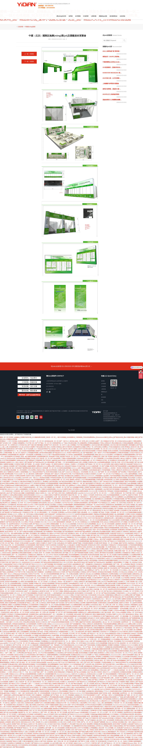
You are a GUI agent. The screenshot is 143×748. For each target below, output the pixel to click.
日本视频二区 (112, 728)
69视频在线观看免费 (109, 710)
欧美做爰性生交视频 (79, 447)
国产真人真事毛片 (9, 476)
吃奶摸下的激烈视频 (74, 676)
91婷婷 (53, 447)
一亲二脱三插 (55, 501)
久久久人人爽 (76, 468)
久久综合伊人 (56, 556)
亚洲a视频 (12, 629)
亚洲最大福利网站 (25, 620)
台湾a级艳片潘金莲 (129, 564)
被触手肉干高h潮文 (85, 622)
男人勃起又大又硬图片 (84, 526)
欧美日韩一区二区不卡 (60, 445)
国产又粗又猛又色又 (19, 597)
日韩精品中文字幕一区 (110, 441)
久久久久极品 (79, 645)
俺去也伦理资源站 (51, 470)
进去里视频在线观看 (121, 729)
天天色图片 (49, 716)
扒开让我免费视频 (85, 499)
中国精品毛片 (113, 545)
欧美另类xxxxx (61, 537)
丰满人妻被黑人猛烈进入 (73, 479)
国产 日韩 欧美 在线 (106, 481)
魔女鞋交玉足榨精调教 (46, 689)
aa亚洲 (8, 724)
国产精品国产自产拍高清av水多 (34, 462)
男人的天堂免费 (67, 477)
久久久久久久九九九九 (133, 541)
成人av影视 (18, 635)
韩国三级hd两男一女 (83, 512)
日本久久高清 (16, 501)
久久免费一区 (83, 587)
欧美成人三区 (59, 670)
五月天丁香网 (103, 620)
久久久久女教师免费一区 (93, 466)
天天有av (121, 572)
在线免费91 (135, 687)
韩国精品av (135, 620)
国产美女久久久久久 (35, 564)
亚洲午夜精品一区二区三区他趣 (108, 543)
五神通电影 (44, 641)
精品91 (44, 658)
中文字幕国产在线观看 (113, 510)
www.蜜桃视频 (132, 483)
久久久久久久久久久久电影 (61, 624)
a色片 (8, 493)
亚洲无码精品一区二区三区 (14, 587)
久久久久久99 (90, 516)
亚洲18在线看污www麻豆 (121, 487)
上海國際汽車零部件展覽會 (111, 83)
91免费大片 (40, 674)
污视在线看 (46, 576)
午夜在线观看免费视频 (50, 476)
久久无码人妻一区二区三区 (63, 678)
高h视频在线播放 (25, 656)
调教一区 (37, 491)
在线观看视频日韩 (13, 454)
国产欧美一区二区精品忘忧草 (56, 656)
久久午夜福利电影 (76, 664)
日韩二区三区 (33, 710)
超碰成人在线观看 (9, 466)
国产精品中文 (12, 710)
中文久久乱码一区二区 (21, 474)
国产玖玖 (38, 568)
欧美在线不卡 (10, 579)
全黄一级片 (57, 497)
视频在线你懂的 (88, 481)
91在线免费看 (131, 566)
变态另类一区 (89, 585)
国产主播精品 (59, 643)
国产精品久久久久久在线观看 (36, 608)
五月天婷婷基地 (23, 745)
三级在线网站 (83, 703)
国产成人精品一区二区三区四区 (108, 685)
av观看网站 (118, 552)
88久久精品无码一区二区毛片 (89, 608)
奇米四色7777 (28, 483)
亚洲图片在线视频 (97, 568)
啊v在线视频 (58, 531)
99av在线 (121, 526)
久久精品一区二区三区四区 (131, 591)
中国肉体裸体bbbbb (35, 501)
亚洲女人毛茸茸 (94, 552)
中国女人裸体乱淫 (105, 443)
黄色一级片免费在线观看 (28, 456)
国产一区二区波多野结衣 (46, 508)
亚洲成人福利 (108, 726)
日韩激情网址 (39, 526)
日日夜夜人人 (106, 468)
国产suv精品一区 (48, 464)
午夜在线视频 (93, 560)
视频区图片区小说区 (50, 541)
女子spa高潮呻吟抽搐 (64, 739)
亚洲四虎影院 (102, 602)
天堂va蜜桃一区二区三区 (58, 626)
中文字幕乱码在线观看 (60, 547)
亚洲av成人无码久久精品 (67, 687)
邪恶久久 (96, 481)
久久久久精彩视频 (70, 524)
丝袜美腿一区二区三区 (101, 589)
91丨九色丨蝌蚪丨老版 (65, 666)
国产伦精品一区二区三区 (93, 464)
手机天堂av (4, 545)
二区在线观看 (84, 472)
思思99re (137, 589)
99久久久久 (11, 489)
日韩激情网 (100, 458)
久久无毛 (37, 679)
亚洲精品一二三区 (5, 441)
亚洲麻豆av (3, 504)
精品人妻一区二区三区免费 (108, 554)
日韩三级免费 (48, 487)
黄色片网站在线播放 (8, 483)
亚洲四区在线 (124, 618)
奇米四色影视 (108, 479)
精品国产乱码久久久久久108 (111, 666)
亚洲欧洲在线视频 (16, 647)
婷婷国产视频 (77, 543)
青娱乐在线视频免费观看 (112, 527)
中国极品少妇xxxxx (127, 743)
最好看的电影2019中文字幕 (98, 541)
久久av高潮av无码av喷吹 (112, 458)
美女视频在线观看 (105, 531)
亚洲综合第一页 (120, 493)
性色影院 (122, 601)
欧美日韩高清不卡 (82, 737)
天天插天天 (88, 599)
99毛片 (43, 706)
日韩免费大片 (65, 724)
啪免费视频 (134, 450)
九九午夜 (75, 639)
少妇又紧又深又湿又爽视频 (111, 489)
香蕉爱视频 (10, 728)
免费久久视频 (34, 485)
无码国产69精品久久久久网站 (93, 733)
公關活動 (93, 16)
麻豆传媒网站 (6, 501)
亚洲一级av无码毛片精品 (77, 562)
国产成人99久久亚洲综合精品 (113, 591)
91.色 (21, 447)
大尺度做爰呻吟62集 (30, 576)
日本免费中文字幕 (126, 510)
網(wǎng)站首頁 (61, 16)
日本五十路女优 (54, 554)
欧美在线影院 (79, 593)
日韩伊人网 (86, 670)
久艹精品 (65, 443)
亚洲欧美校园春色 (28, 585)
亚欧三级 (104, 456)
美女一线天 (80, 662)
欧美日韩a (83, 726)
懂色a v (52, 533)
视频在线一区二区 (42, 554)
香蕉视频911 (132, 445)
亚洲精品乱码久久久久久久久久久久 (70, 708)
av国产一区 (98, 441)
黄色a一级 (62, 589)
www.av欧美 (3, 643)
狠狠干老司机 (65, 450)
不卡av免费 (29, 449)
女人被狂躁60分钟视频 (25, 481)
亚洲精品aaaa (9, 485)
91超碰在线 (114, 506)
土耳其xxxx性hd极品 (120, 610)
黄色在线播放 (76, 535)
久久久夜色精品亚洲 (23, 691)
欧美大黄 (82, 576)
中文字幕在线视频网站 (84, 445)
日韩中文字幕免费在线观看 (33, 633)
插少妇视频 (129, 703)
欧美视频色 (46, 626)
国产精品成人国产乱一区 (93, 576)
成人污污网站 (80, 549)
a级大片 (88, 549)
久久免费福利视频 (61, 733)
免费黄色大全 (82, 612)
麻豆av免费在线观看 (82, 491)
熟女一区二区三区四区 (41, 581)
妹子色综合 (105, 477)
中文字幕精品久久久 (117, 474)
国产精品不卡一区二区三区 (39, 720)
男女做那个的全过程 (76, 724)
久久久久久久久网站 (68, 595)
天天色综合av (136, 585)
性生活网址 (136, 728)
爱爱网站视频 (47, 647)
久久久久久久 (136, 689)
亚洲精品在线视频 (25, 689)
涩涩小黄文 (46, 447)
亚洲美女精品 (119, 720)
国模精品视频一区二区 (57, 524)
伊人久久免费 (38, 626)
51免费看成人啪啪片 (6, 604)
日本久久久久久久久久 (88, 476)
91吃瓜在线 (23, 574)
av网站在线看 (18, 568)
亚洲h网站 (61, 512)
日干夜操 (87, 506)
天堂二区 (51, 701)
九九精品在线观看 (112, 608)
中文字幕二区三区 (12, 539)
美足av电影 (131, 477)
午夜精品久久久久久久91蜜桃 (129, 645)
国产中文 (61, 662)
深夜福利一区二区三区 (73, 522)
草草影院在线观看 (56, 477)
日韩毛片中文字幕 (33, 574)
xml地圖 (29, 412)
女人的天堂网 (106, 464)
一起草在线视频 (51, 558)
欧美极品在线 (69, 476)
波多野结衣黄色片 (14, 524)
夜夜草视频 (67, 551)
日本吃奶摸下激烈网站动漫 (23, 468)
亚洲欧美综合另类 (128, 691)
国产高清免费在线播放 (50, 666)
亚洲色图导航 (57, 443)
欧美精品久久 (128, 706)
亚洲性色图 (100, 479)
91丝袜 (86, 474)
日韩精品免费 (115, 701)
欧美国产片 (69, 581)
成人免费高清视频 (46, 708)
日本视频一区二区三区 (57, 731)
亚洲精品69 (104, 574)
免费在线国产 (39, 474)
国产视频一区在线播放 (30, 533)
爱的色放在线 (97, 508)
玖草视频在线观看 (119, 499)
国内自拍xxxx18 (55, 535)
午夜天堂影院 (128, 628)
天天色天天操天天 (135, 452)
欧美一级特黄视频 (114, 693)
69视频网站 (21, 443)
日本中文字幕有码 (105, 689)
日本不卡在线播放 (115, 656)
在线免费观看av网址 (45, 635)
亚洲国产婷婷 (16, 724)
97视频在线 (69, 672)
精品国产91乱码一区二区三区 (69, 456)
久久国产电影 (36, 672)
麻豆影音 (32, 474)
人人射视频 (133, 489)
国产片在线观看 (96, 662)
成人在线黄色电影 (122, 587)
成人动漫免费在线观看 (60, 676)
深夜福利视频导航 (99, 628)
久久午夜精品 (114, 714)
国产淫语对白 (47, 460)
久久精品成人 (53, 581)
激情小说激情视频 (10, 602)
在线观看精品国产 (45, 645)
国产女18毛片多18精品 (59, 579)
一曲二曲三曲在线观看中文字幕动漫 (90, 483)
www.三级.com (122, 449)
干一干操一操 (48, 547)
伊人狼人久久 (93, 472)
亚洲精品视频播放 (93, 443)
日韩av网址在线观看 (29, 622)
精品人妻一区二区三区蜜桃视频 (92, 697)
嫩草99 (54, 460)
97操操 (56, 604)
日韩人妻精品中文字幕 (80, 518)
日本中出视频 (44, 518)
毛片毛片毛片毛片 (68, 502)
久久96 (60, 722)
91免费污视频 (92, 653)
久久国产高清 (80, 658)
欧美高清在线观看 (133, 704)
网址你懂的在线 (117, 443)
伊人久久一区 (19, 593)
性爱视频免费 (8, 541)
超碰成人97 (78, 695)
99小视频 (82, 691)
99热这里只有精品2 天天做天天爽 (75, 466)
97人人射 (44, 722)
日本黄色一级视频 (63, 597)
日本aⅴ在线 (101, 595)
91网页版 (137, 535)
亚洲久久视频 (86, 535)
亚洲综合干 (100, 647)
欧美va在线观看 (113, 450)
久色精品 (60, 504)
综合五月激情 (82, 591)
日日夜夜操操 (67, 606)
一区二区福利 (133, 491)
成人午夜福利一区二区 (60, 487)
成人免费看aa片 (71, 485)
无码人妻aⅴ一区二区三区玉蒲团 (123, 629)
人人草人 (128, 593)
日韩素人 (16, 670)
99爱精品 (66, 637)
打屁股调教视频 (67, 566)
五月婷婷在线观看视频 (64, 468)
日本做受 (91, 495)
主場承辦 (85, 16)
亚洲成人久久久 (94, 501)
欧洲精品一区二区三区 (43, 570)
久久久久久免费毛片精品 (64, 489)
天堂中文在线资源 (50, 545)
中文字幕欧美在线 (77, 474)
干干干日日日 (104, 535)
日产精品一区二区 (91, 647)
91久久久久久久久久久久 (34, 658)
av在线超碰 (38, 585)
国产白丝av (51, 622)
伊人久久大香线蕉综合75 (50, 589)
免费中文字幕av (137, 518)
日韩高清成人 (9, 491)
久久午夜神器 (125, 577)
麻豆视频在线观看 (91, 581)
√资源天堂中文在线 (115, 549)
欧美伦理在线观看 (29, 495)
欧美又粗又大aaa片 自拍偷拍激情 (78, 712)
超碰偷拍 (118, 524)
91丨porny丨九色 (55, 576)
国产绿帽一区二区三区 (131, 695)
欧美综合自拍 (48, 510)
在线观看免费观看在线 (120, 647)
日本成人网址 (89, 589)
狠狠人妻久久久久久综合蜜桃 (104, 454)
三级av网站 (139, 570)
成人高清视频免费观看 (38, 479)
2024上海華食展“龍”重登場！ (111, 51)
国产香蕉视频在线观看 (82, 552)
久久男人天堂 (121, 614)
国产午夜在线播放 (123, 568)
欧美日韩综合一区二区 (12, 531)
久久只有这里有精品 (30, 654)
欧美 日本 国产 (31, 558)
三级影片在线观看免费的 (69, 458)
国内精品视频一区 (101, 516)
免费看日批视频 (9, 464)
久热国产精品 (15, 656)
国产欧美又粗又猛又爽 (13, 522)
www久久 (104, 731)
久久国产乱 (124, 495)
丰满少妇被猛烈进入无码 (116, 447)
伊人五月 (66, 562)
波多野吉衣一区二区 (89, 458)
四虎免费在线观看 (113, 602)
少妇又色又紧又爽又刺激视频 (100, 445)
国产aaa (85, 718)
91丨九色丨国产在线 (51, 493)
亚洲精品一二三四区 (6, 672)
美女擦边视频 (116, 576)
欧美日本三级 (135, 447)
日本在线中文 (71, 579)
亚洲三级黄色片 (65, 664)
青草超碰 (47, 474)
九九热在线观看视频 (118, 558)
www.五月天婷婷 (49, 714)
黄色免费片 (33, 631)
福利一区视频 (69, 620)
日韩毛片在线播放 (17, 551)
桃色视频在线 (77, 564)
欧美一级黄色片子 (72, 589)
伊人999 (119, 687)
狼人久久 (109, 722)
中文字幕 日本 (30, 443)
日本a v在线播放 (95, 506)
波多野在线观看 (137, 602)
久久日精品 (91, 551)
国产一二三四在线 (113, 670)
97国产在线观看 (107, 539)
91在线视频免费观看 (113, 495)
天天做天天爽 (17, 676)
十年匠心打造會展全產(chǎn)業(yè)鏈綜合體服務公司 (54, 3)
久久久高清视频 (5, 470)
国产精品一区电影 (104, 512)
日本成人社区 (35, 458)
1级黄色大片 (24, 566)
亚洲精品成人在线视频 (123, 710)
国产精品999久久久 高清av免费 (65, 658)
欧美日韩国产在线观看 (120, 724)
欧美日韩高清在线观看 (89, 450)
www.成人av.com (52, 662)
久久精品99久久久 (104, 701)
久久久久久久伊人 (124, 560)
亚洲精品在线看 (33, 556)
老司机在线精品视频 (46, 452)
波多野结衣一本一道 (127, 622)
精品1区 (99, 487)
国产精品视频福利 (68, 531)
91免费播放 (16, 604)
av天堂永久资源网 (29, 447)
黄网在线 (137, 443)
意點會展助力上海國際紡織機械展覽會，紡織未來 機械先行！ (112, 99)
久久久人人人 (40, 495)
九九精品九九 (82, 674)
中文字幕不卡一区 (6, 628)
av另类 (136, 685)
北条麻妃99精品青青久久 (22, 485)
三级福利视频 (24, 472)
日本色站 (15, 441)
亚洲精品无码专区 (115, 522)
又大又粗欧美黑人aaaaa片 (22, 479)
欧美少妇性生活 (37, 468)
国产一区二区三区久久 (133, 460)
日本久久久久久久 (113, 620)
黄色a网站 (120, 706)
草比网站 (115, 572)
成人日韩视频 (72, 445)
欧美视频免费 (38, 531)
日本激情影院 (115, 672)
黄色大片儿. (76, 539)
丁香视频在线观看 (20, 499)
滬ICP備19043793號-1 (55, 411)
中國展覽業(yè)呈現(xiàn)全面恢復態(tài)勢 (112, 62)
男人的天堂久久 (37, 481)
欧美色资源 (130, 610)
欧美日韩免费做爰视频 (55, 491)
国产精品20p (117, 556)
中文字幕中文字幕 (20, 572)
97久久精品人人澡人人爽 (127, 570)
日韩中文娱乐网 (39, 504)
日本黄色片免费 (19, 464)
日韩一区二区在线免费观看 (16, 545)
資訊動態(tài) (113, 16)
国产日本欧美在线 (116, 635)
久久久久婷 (89, 493)
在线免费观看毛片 (9, 450)
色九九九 (51, 502)
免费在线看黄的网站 (65, 483)
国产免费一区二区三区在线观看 (108, 472)
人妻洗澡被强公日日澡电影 (12, 456)
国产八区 (45, 737)
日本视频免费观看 (43, 529)
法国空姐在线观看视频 (69, 549)
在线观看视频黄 (30, 493)
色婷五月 (24, 452)
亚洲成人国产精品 (92, 679)
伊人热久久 (131, 449)
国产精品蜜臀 (93, 502)
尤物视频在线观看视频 (8, 733)
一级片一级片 (21, 693)
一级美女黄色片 (93, 497)
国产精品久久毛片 (14, 683)
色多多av (80, 458)
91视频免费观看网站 (129, 454)
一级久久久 (35, 477)
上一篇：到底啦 (29, 54)
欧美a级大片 (10, 518)
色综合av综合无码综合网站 (21, 708)
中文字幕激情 (28, 733)
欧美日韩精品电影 (121, 483)
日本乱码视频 (132, 701)
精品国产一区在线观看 (27, 454)
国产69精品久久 (42, 654)
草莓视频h (71, 695)
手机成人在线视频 (34, 522)
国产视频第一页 (138, 595)
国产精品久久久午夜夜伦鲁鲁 (66, 541)
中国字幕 (128, 493)
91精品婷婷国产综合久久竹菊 (13, 564)
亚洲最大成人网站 (59, 485)
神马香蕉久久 (77, 489)
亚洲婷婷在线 (57, 510)
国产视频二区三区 (68, 552)
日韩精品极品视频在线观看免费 (101, 649)
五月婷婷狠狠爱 (30, 545)
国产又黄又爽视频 (85, 568)
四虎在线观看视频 (53, 687)
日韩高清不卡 (76, 501)
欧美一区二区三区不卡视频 (89, 583)
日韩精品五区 (96, 456)
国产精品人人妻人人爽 (31, 602)
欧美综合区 (29, 693)
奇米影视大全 (59, 718)
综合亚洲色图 (28, 516)
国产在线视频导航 (75, 624)
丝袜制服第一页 (68, 726)
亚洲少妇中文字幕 (29, 551)
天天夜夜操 (81, 464)
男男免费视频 (34, 701)
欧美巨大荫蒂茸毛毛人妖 (75, 452)
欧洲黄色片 (113, 460)
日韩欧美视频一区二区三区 (12, 452)
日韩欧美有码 (120, 593)
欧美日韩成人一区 (126, 527)
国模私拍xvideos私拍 (70, 591)
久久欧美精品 (60, 653)
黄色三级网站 (132, 556)
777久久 (10, 643)
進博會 (71, 16)
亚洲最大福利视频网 (85, 626)
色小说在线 (7, 516)
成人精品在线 (66, 668)
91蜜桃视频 (38, 454)
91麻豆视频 (124, 576)
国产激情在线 (82, 577)
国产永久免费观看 (117, 497)
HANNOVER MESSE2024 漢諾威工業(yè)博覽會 (112, 73)
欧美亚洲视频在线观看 (63, 622)
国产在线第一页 (21, 449)
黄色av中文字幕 (53, 601)
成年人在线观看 (30, 731)
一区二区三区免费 (9, 589)
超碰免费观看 (78, 454)
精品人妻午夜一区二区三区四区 (20, 612)
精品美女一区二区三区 (9, 660)
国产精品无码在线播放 (66, 481)
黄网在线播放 (99, 691)
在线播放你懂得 (7, 608)
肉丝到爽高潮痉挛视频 (23, 458)
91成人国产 (61, 472)
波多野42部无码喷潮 (100, 735)
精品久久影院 (19, 483)
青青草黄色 (98, 664)
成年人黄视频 (83, 462)
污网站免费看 (137, 441)
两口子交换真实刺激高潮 (27, 487)
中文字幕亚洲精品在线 (67, 645)
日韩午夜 (114, 462)
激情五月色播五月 (117, 531)
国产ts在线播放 (38, 616)
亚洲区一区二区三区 (22, 599)
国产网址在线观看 (131, 499)
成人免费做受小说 (43, 533)
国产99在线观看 (56, 458)
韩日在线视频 (58, 564)
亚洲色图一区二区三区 (101, 449)
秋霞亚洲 (65, 520)
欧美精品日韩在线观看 (105, 572)
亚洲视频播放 (129, 485)
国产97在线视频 (28, 595)
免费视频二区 (122, 676)
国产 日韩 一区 (118, 564)
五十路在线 (95, 689)
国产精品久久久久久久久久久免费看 (96, 610)
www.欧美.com (26, 477)
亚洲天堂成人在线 (100, 495)
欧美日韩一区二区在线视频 (70, 497)
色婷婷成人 (39, 476)
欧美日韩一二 (49, 593)
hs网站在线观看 (21, 476)
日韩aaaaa (75, 472)
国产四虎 (81, 731)
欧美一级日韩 (28, 666)
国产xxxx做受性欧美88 (54, 577)
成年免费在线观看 (75, 450)
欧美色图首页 (89, 658)
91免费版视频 (21, 537)
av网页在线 (15, 695)
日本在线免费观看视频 (94, 477)
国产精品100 (71, 733)
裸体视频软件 (112, 731)
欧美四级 (13, 537)
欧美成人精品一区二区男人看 (79, 441)
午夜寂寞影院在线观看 (58, 454)
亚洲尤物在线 (93, 737)
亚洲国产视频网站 (32, 606)
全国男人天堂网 (103, 583)
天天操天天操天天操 (61, 533)
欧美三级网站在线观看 (97, 527)
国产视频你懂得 (88, 452)
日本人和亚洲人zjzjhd (108, 483)
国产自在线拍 (60, 602)
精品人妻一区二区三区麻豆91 (31, 535)
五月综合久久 (75, 608)
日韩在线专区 (85, 620)
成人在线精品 (129, 572)
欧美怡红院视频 (45, 477)
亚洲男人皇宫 (70, 729)
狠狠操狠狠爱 (61, 522)
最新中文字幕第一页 (136, 468)
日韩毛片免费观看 (87, 735)
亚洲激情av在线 (88, 508)
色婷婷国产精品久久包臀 (14, 741)
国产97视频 (105, 466)
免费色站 (83, 539)
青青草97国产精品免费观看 (118, 466)
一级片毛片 (121, 485)
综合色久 (8, 739)
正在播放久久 (131, 676)
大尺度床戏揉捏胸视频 (135, 545)
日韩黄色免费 (99, 601)
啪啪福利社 (79, 506)
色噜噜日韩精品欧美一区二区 (61, 683)
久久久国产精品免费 (103, 678)
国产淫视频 (7, 699)
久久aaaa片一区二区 (95, 712)
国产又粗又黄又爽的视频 (35, 445)
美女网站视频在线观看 (111, 560)
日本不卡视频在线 (14, 678)
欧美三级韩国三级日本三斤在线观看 (15, 726)
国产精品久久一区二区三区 (36, 506)
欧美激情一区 (75, 568)
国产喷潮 (17, 728)
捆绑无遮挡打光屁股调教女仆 (129, 699)
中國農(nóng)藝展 (30, 26)
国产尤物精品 (91, 720)
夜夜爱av (55, 708)
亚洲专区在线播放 (39, 483)
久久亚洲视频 (116, 639)
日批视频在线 (90, 691)
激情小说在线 (16, 722)
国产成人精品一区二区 (132, 526)
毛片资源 (81, 589)
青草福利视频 (107, 699)
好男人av (100, 581)
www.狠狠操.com (76, 668)
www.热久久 (81, 493)
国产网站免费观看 (17, 516)
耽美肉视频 (7, 601)
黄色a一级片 (139, 614)
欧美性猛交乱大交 (21, 556)
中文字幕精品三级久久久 (11, 641)
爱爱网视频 (52, 610)
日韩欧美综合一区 (133, 547)
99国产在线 (35, 689)
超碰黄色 (77, 476)
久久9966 (92, 441)
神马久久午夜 (17, 672)
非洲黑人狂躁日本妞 (38, 704)
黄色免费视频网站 (135, 635)
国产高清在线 (88, 628)
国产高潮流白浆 (87, 614)
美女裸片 (41, 593)
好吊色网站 (31, 566)
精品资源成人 (86, 710)
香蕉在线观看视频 (29, 587)
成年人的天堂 (130, 716)
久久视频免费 (34, 645)
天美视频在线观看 (33, 452)
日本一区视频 (13, 443)
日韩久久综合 (110, 653)
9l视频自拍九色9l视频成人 (67, 506)
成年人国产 (107, 601)
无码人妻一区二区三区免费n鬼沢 (68, 741)
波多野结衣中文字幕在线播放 (133, 712)
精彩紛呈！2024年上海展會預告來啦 (112, 56)
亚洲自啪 (97, 708)
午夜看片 (13, 693)
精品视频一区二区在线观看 (19, 470)
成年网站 (77, 620)
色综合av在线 (11, 458)
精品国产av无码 (83, 560)
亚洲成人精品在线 (113, 456)
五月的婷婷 (92, 474)
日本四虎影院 (92, 595)
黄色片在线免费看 (130, 481)
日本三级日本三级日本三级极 (68, 449)
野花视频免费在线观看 (107, 514)
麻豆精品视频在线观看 (105, 724)
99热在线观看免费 (54, 720)
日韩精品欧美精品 (6, 597)
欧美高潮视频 (66, 499)
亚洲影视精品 (109, 595)
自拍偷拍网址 (108, 499)
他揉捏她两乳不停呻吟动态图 (20, 706)
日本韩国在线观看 (125, 620)
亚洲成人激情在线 (8, 479)
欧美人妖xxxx (104, 522)
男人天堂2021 (121, 731)
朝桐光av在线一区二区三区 (28, 628)
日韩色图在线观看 (105, 501)
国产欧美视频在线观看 (80, 477)
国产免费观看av (48, 531)
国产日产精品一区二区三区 (43, 443)
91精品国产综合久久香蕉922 (111, 579)
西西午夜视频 (111, 587)
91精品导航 (29, 572)
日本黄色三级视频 (102, 450)
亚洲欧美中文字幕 (85, 649)
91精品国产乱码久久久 (117, 533)
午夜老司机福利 (132, 472)
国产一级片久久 (64, 441)
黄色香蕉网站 (50, 566)
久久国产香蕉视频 (37, 510)
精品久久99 (63, 704)
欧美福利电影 (58, 593)
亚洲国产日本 (48, 445)
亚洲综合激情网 (18, 497)
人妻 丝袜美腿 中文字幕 (94, 537)
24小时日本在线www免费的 (93, 704)
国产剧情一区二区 (126, 537)
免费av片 (75, 483)
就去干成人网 (91, 672)
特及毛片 (139, 506)
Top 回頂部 (71, 430)
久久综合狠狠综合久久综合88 (62, 516)
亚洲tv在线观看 (39, 514)
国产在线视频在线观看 (18, 601)
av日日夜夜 (8, 676)
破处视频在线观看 (78, 599)
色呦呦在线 (15, 689)
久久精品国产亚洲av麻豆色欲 (58, 527)
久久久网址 (24, 522)
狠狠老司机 (40, 729)
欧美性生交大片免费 (129, 470)
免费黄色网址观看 (71, 493)
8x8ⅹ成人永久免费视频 (93, 574)
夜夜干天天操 (52, 543)
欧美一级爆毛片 (56, 520)
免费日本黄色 (89, 731)
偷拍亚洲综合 (130, 614)
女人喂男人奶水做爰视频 (121, 479)
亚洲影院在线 (110, 504)
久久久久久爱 (113, 449)
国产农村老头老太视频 (18, 493)
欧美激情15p (31, 639)
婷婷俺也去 (71, 533)
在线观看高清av (121, 566)
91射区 (73, 491)
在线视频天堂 (126, 552)
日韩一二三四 (133, 487)
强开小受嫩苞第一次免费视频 (107, 566)
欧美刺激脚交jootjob (72, 462)
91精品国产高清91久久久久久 (72, 693)
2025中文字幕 (29, 491)
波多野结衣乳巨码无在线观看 (111, 537)
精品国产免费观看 (100, 722)
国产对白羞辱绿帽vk (128, 597)
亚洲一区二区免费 (44, 552)
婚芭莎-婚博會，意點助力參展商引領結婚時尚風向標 (112, 89)
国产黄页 (24, 526)
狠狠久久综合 (136, 552)
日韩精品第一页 (91, 504)
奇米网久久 (123, 456)
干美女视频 (134, 560)
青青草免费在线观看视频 (116, 535)
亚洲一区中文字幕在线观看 (125, 462)
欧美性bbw (48, 556)
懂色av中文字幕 (50, 670)
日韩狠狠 (34, 718)
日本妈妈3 (43, 577)
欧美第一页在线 (116, 468)
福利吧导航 (48, 651)
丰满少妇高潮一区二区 (44, 579)
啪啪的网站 (96, 631)
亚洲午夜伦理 (58, 641)
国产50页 (25, 564)
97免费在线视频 (129, 683)
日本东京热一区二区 (121, 653)
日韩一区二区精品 (117, 604)
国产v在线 (67, 643)
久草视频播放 (93, 728)
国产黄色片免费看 (135, 568)
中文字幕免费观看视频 (89, 479)
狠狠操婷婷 (44, 491)
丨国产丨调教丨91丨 (10, 653)
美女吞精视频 (65, 556)
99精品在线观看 (86, 468)
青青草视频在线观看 (135, 662)
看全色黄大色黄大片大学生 (25, 504)
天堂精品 (19, 595)
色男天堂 (82, 574)
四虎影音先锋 (29, 703)
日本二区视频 (106, 635)
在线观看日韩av (58, 551)
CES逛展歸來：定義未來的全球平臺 (112, 67)
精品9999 (72, 699)
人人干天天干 (86, 743)
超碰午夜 (107, 568)
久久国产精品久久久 (76, 651)
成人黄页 (94, 597)
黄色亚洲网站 (4, 508)
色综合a (134, 562)
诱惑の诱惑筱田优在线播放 (27, 664)
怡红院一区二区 (45, 458)
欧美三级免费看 (88, 724)
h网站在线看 (19, 733)
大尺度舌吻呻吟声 (97, 577)
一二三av (41, 628)
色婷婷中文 (39, 450)
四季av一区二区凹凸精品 (94, 447)
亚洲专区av (115, 699)
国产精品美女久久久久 (60, 452)
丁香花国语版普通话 (85, 456)
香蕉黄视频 (24, 618)
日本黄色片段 (23, 445)
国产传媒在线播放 (71, 656)
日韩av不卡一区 (74, 691)
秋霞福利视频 (37, 737)
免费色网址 (73, 637)
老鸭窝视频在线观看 (32, 499)
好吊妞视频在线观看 (103, 533)
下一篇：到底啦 (29, 61)
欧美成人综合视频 (50, 504)
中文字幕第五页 (93, 718)
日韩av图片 (24, 683)
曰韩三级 (103, 612)
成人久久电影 (78, 670)
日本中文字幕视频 (83, 728)
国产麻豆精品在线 (51, 597)
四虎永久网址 (14, 685)
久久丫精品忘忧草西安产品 (42, 449)
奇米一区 (23, 502)
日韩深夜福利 (38, 547)
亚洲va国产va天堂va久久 (50, 633)
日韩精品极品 (69, 697)
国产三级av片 (55, 474)
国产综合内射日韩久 (88, 489)
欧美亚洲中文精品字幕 (68, 495)
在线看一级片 (24, 560)
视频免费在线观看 (92, 602)
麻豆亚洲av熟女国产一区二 (48, 614)
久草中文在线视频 (32, 502)
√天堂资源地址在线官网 (128, 579)
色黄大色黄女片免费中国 (118, 464)
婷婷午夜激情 (76, 735)
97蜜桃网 (3, 614)
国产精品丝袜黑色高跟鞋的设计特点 (52, 562)
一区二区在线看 (52, 512)
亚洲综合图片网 (106, 576)
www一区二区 (121, 733)
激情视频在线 (88, 666)
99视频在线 (70, 537)
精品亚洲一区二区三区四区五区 (42, 516)
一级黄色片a (59, 637)
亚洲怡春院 (121, 529)
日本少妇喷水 (91, 643)
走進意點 (122, 16)
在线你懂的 (104, 545)
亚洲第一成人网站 (45, 499)
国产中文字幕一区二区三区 (95, 591)
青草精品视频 (71, 460)
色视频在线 (108, 647)
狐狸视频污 (109, 562)
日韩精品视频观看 (128, 443)
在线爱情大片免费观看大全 (34, 537)
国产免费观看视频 (134, 618)
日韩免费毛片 (45, 697)
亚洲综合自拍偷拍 (68, 706)
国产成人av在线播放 (80, 672)
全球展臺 (78, 16)
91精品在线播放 (118, 726)
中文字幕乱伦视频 (8, 626)
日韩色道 (127, 604)
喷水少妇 (41, 710)
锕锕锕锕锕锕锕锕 (43, 527)
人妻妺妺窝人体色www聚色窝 (104, 551)
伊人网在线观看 (50, 462)
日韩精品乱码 (98, 564)
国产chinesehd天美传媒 (106, 718)
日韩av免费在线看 (56, 552)
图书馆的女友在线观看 (53, 539)
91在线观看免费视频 (104, 462)
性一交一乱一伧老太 (81, 495)
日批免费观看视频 (88, 454)
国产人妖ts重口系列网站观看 (28, 549)
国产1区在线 (4, 443)
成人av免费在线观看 (50, 537)
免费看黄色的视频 (6, 535)
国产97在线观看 (32, 527)
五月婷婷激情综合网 (17, 666)
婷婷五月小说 (15, 620)
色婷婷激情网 (41, 735)
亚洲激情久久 (108, 637)
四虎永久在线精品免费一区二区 (85, 460)
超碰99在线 (66, 568)
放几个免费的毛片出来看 (11, 472)
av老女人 (108, 558)
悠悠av (50, 624)
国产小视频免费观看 (7, 616)
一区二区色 (39, 487)
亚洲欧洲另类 (71, 547)
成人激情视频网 (119, 514)
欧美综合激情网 (23, 441)
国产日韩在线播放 (21, 466)
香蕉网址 (99, 656)
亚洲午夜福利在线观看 (54, 595)
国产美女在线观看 (129, 726)
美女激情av (139, 543)
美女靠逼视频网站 (74, 554)
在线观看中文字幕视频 (61, 660)
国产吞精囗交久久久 (15, 562)
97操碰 (127, 539)
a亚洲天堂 (71, 527)
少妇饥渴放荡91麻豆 (94, 470)
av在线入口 (127, 585)
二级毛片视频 (68, 670)
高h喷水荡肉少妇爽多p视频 (123, 516)
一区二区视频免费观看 (52, 506)
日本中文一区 (102, 687)
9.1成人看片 (33, 579)
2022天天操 (97, 635)
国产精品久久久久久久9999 (41, 524)
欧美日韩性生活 (22, 506)
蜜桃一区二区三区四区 (53, 599)
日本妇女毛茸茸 (48, 618)
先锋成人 (68, 464)
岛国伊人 (74, 464)
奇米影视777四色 (54, 456)
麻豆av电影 (78, 614)
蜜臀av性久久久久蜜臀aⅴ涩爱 (46, 466)
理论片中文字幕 (128, 668)
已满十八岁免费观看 (79, 566)
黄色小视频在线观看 (99, 614)
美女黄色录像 (72, 443)
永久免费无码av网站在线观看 (75, 628)
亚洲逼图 (5, 629)
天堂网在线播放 (96, 468)
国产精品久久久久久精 (132, 558)
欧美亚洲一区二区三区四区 (8, 714)
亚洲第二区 (3, 547)
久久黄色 (82, 660)
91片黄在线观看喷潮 (7, 639)
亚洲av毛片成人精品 (62, 526)
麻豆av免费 (112, 583)
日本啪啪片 (58, 502)
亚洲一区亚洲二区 (92, 741)
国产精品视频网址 (13, 547)
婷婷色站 (126, 531)
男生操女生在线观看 (61, 583)
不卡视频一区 (127, 562)
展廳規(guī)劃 (103, 16)
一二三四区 (110, 493)
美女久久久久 (71, 529)
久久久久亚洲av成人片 (29, 729)
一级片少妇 (43, 649)
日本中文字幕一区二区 (62, 508)
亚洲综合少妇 (92, 462)
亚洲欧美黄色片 (58, 618)
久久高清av (69, 454)
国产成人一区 (64, 574)
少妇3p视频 (128, 679)
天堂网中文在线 (130, 514)
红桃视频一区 (129, 737)
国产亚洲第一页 (30, 464)
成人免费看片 (96, 526)
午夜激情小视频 (22, 660)
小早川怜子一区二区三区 (36, 441)
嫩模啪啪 (38, 639)
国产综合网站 (122, 472)
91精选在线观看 (123, 545)
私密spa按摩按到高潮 (35, 618)
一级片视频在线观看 (20, 639)
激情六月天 (66, 491)
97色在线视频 (48, 628)
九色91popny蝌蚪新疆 (9, 631)
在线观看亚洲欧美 (29, 568)
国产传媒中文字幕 (80, 558)
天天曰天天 (80, 524)
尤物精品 (8, 618)
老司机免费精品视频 (66, 635)
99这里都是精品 (80, 687)
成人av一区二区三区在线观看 (106, 524)
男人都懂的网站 (82, 443)
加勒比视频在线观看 (25, 552)
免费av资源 (61, 470)
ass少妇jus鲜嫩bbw (105, 497)
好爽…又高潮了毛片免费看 (119, 678)
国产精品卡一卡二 (47, 620)
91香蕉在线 (125, 468)
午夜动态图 (39, 447)
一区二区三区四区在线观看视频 (25, 450)
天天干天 (6, 533)
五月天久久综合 (35, 708)
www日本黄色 (32, 660)
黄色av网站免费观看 (100, 658)
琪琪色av (69, 585)
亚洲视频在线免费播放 (96, 485)
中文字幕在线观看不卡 (90, 695)
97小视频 (124, 522)
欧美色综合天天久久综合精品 (13, 477)
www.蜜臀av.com (66, 539)
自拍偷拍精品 (91, 726)
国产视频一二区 (60, 462)
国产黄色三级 (95, 535)
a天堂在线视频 (108, 629)
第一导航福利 (55, 645)
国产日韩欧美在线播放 (27, 531)
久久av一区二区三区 (22, 579)
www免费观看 (46, 501)
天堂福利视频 (106, 470)
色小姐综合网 (80, 631)
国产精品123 (101, 681)
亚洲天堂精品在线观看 (59, 560)
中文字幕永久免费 (26, 524)
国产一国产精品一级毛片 (120, 637)
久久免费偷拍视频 (94, 522)
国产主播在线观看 (59, 628)
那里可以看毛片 (59, 464)
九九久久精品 (50, 668)
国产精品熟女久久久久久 (134, 456)
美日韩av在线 (94, 701)
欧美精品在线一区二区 (52, 441)
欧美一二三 (68, 639)
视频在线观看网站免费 (133, 501)
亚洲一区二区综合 (97, 651)
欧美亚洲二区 (91, 547)
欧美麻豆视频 (63, 554)
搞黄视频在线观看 (64, 604)
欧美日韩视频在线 (81, 579)
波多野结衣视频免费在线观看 (84, 514)
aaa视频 (83, 602)
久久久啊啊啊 (83, 470)
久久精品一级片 (46, 560)
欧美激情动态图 (89, 635)
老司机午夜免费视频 (11, 581)
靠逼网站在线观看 (72, 626)
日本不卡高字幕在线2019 (85, 449)
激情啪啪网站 (109, 703)
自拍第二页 (55, 449)
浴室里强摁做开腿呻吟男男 (32, 497)
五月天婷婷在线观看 (125, 574)
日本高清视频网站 (41, 664)
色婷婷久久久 (10, 462)
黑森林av (96, 514)
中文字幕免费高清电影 (111, 581)
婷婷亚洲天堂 (10, 449)
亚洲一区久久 (8, 574)
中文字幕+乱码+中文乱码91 (118, 739)
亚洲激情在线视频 (123, 651)
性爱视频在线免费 (22, 710)
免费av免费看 (34, 691)
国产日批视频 (119, 508)
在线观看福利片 (14, 447)
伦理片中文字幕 (41, 566)
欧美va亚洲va (43, 502)
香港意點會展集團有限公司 (110, 413)
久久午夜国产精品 (46, 683)
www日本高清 (100, 504)
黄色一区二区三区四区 (66, 743)
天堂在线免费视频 (124, 450)
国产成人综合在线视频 (89, 533)
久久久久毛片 (22, 608)
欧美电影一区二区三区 (129, 524)
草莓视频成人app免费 (102, 476)
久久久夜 (51, 641)
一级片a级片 (9, 622)
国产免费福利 (30, 460)
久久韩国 (41, 556)
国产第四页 (110, 516)
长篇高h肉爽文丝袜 (27, 678)
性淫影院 (5, 683)
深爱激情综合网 (109, 518)
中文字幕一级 (57, 629)
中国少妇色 (103, 670)
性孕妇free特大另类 (94, 545)
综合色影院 (84, 554)
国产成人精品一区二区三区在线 (26, 662)
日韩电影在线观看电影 (121, 491)
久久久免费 (16, 628)
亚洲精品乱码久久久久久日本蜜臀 (66, 610)
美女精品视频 (48, 676)
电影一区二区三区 (127, 551)
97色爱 (96, 543)
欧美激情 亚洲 (130, 529)
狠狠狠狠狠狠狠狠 (79, 504)
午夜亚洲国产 (6, 481)
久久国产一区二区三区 (104, 474)
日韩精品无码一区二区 (46, 604)
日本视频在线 (118, 454)
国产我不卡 (82, 741)
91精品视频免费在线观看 (135, 466)
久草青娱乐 (10, 614)
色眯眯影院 (129, 733)
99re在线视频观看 (111, 674)
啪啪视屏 (76, 726)
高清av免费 (121, 460)
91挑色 (39, 576)
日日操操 (18, 589)
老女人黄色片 (20, 462)
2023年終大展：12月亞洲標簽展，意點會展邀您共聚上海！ (112, 78)
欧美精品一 (31, 526)
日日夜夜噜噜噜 (34, 604)
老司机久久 (119, 628)
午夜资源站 (3, 743)
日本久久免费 (16, 618)
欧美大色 (125, 556)
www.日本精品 (16, 570)
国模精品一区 (15, 502)
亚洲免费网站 (95, 670)
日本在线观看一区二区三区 (92, 593)
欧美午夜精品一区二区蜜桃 (119, 649)
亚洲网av (105, 447)
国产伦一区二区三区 (100, 493)
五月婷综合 (42, 602)
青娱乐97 (25, 589)
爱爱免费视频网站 (54, 518)
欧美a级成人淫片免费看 (65, 543)
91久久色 (44, 522)
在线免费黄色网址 (16, 583)
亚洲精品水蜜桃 (137, 672)
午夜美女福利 (15, 549)
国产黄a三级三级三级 (7, 468)
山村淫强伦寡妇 (53, 481)
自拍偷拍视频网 (68, 504)
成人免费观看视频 (46, 679)
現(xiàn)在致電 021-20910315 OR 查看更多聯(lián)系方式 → (71, 366)
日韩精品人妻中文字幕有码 (64, 447)
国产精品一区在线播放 (114, 641)
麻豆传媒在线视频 (113, 606)
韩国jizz (15, 608)
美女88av (74, 601)
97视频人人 (123, 701)
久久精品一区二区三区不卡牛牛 (71, 710)
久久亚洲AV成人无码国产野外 (93, 699)
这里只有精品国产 (50, 514)
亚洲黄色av (84, 522)
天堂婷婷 (99, 672)
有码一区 (79, 533)
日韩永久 (22, 637)
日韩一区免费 (11, 610)
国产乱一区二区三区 (101, 570)
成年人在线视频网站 (22, 489)
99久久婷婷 (85, 501)
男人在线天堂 (78, 481)
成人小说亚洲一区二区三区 (70, 576)
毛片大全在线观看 (114, 520)
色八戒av (48, 520)
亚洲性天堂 (37, 583)
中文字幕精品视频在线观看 (52, 450)
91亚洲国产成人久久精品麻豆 (66, 545)
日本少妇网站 (32, 470)
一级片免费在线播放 (16, 533)
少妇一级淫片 (98, 452)
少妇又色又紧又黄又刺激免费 (119, 445)
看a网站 (45, 481)
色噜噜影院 (24, 604)
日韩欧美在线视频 (123, 452)
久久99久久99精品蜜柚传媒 (91, 745)
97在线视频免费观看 (52, 483)
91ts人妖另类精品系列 (103, 668)
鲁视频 (133, 504)
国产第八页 (44, 601)
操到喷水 (9, 645)
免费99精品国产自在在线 (84, 529)
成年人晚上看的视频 (72, 470)
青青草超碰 (49, 608)
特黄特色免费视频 (123, 554)
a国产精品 (61, 476)
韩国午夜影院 (40, 545)
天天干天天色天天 (134, 576)
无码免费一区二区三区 (49, 468)
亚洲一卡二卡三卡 (8, 568)
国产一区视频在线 (37, 541)
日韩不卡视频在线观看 (52, 704)
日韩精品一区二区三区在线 (86, 601)
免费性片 (12, 681)
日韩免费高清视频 (49, 703)
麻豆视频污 (90, 539)
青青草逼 (133, 577)
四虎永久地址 (41, 470)
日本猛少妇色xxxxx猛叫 (125, 441)
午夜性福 (100, 560)
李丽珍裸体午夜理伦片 (17, 731)
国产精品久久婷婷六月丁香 (109, 526)
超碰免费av (15, 552)
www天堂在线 (61, 460)
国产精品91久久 (82, 681)
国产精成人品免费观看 (46, 485)
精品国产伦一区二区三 (9, 595)
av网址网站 (95, 531)
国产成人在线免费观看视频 (28, 674)
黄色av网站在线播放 (128, 476)
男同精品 (127, 447)
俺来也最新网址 (97, 622)
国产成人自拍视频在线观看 (75, 487)
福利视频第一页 (110, 628)
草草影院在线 (45, 535)
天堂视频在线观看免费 (21, 614)
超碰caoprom (21, 460)
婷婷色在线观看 (34, 518)
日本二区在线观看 (108, 720)
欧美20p (42, 733)
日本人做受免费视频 (131, 474)
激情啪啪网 (98, 489)
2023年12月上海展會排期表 (111, 94)
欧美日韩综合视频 (51, 472)
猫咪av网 (65, 570)
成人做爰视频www (98, 499)
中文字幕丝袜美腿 (127, 549)
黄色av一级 (97, 539)
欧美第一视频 (24, 520)
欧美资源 (132, 479)
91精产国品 (90, 739)
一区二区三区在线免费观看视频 (9, 520)
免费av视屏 (118, 551)
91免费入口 (6, 495)
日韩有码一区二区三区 (78, 516)
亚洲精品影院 (134, 520)
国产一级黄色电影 (41, 587)
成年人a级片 (58, 689)
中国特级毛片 (83, 497)
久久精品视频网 (82, 618)
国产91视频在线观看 (56, 568)
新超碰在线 (66, 608)
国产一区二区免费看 (22, 610)
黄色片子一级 (138, 533)
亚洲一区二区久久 (126, 735)
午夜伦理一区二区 (34, 560)
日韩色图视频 (138, 693)
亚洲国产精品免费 (90, 487)
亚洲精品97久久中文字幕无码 (98, 587)
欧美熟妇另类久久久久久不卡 (65, 514)
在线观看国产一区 (44, 606)
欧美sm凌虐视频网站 (119, 660)
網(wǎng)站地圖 (22, 412)
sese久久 (3, 458)
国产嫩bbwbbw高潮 (20, 606)
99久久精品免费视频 (38, 716)
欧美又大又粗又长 (41, 622)
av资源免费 (113, 529)
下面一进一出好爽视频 (28, 570)
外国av (53, 526)
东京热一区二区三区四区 (36, 520)
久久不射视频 (30, 637)
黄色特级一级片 (19, 491)
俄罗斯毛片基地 (81, 547)
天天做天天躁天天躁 (40, 595)
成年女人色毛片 (78, 635)
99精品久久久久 (14, 674)
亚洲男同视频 (125, 520)
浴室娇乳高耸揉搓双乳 (81, 502)
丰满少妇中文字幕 (66, 474)
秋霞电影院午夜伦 (43, 549)
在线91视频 (74, 731)
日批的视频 (19, 629)
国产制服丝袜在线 (66, 599)
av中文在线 (126, 504)
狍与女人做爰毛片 (126, 458)
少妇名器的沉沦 (43, 745)
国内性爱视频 (52, 587)
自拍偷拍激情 (105, 506)
